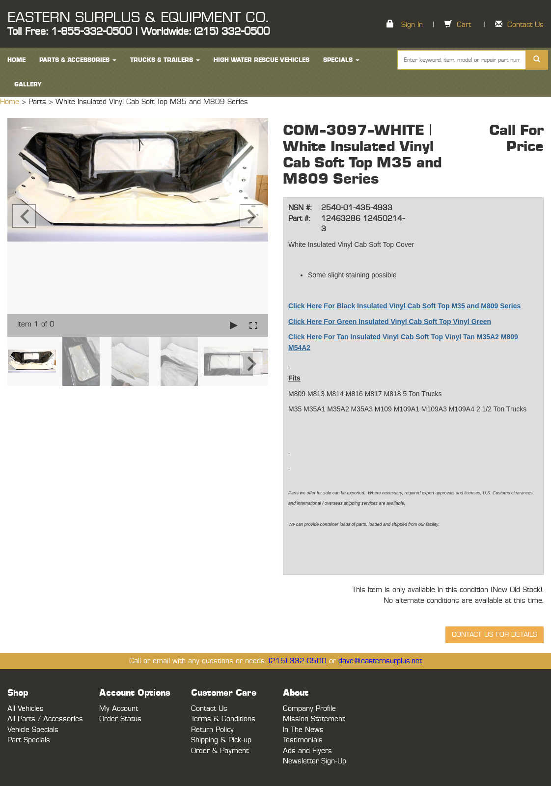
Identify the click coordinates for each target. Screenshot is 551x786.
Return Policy (212, 729)
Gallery (28, 84)
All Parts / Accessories (45, 719)
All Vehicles (25, 708)
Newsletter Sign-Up (314, 761)
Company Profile (309, 708)
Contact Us (525, 24)
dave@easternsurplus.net (380, 661)
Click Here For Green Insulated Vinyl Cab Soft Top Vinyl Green (389, 321)
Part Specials (28, 740)
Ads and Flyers (307, 751)
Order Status (120, 719)
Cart (464, 24)
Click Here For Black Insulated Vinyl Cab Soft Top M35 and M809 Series (404, 306)
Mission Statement (314, 719)
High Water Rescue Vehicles (261, 60)
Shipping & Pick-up (221, 740)
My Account (118, 708)
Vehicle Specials (32, 729)
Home (11, 102)
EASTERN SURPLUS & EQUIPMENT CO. (137, 17)
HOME (16, 60)
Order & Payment (219, 751)
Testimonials (303, 740)
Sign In (412, 24)
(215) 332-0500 (298, 661)
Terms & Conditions (223, 719)
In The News (303, 729)
